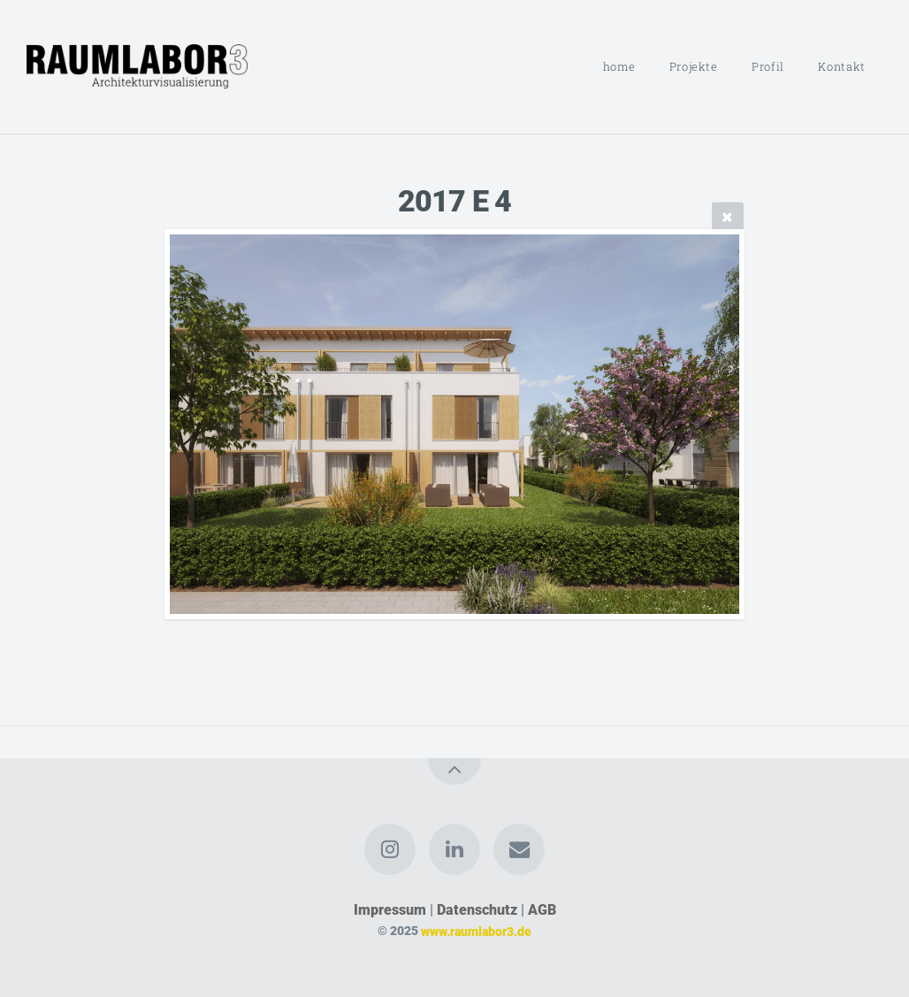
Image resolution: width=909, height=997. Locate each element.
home (619, 66)
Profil (768, 66)
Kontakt (841, 66)
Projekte (693, 66)
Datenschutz (477, 909)
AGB (542, 909)
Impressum (390, 909)
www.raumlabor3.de (476, 931)
